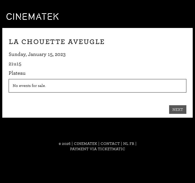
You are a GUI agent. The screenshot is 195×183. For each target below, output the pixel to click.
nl (125, 143)
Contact (110, 143)
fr (131, 143)
